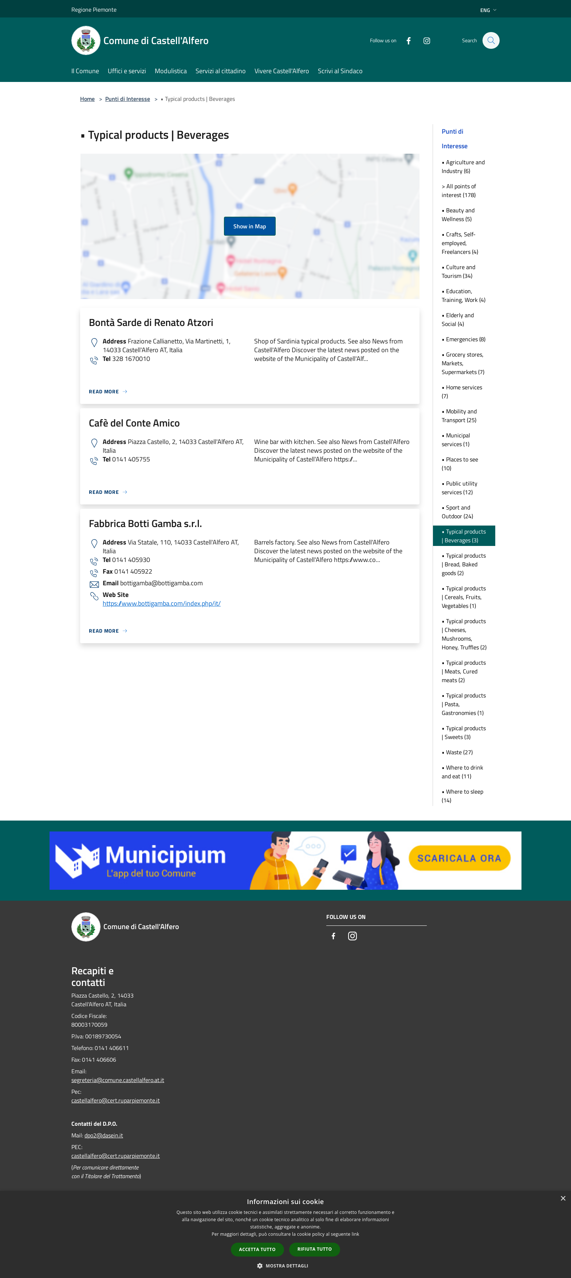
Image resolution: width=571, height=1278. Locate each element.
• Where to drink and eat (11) (462, 771)
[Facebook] (405, 40)
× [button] (563, 1199)
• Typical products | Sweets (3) (464, 732)
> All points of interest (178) (459, 190)
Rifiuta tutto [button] (315, 1249)
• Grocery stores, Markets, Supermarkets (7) (463, 363)
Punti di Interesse (127, 98)
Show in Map (249, 226)
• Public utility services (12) (459, 487)
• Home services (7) (462, 391)
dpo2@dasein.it (103, 1135)
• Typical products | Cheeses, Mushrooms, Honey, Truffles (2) (464, 634)
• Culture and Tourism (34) (458, 271)
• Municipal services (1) (456, 439)
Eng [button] (489, 10)
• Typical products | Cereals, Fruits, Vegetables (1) (464, 597)
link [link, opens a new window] (355, 1234)
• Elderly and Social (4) (458, 319)
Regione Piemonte (94, 9)
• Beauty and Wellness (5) (458, 214)
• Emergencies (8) (463, 339)
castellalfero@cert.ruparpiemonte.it (115, 1100)
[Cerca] (491, 40)
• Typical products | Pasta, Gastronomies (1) (464, 704)
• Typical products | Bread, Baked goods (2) (464, 564)
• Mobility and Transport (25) (459, 415)
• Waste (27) (457, 752)
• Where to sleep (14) (462, 796)
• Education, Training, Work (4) (463, 295)
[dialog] (285, 1234)
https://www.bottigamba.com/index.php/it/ (162, 603)
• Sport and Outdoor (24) (457, 511)
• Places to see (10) (460, 463)
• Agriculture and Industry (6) (463, 166)
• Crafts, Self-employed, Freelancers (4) (460, 243)
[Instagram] (423, 40)
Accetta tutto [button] (257, 1249)
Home (87, 98)
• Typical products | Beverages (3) (464, 535)
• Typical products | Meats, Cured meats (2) (464, 671)
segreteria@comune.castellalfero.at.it (117, 1080)
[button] (285, 1265)
